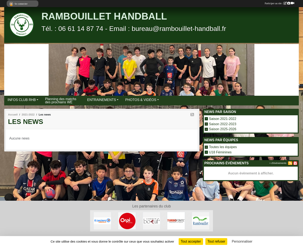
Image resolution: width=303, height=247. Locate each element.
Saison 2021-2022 (222, 119)
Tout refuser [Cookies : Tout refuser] (216, 241)
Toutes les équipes (223, 147)
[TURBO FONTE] (176, 220)
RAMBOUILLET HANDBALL (104, 16)
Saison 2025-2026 (222, 129)
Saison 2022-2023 (222, 124)
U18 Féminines (220, 152)
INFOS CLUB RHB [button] (22, 100)
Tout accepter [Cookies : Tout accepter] (191, 241)
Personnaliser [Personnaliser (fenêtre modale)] (242, 241)
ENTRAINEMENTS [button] (101, 100)
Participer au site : (279, 3)
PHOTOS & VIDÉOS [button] (140, 100)
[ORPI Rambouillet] (127, 220)
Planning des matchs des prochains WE (60, 100)
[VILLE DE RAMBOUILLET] (201, 220)
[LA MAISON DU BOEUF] (152, 220)
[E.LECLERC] (102, 220)
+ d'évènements (277, 163)
